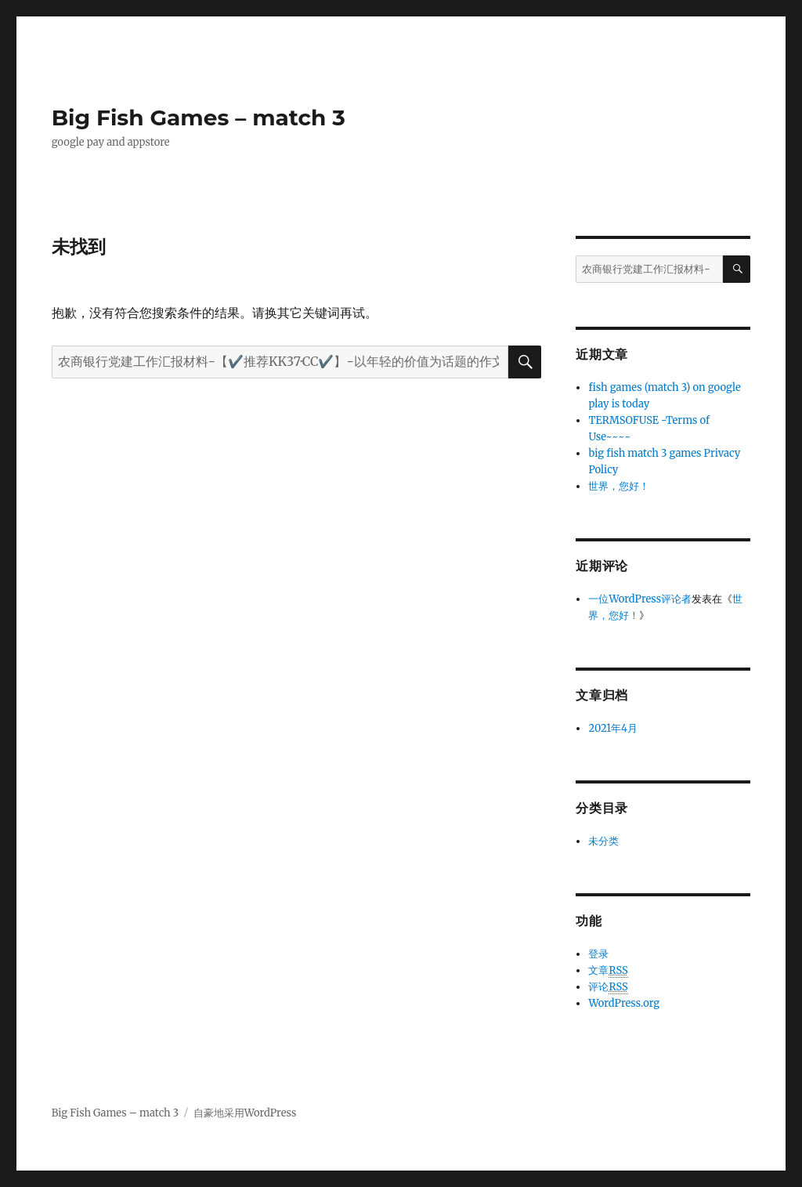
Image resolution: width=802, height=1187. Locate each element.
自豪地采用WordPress (245, 1113)
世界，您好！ (618, 486)
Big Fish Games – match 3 (198, 117)
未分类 (603, 841)
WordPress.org (623, 1003)
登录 (598, 954)
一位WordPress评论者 (640, 599)
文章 (607, 971)
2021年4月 (613, 728)
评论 (607, 987)
